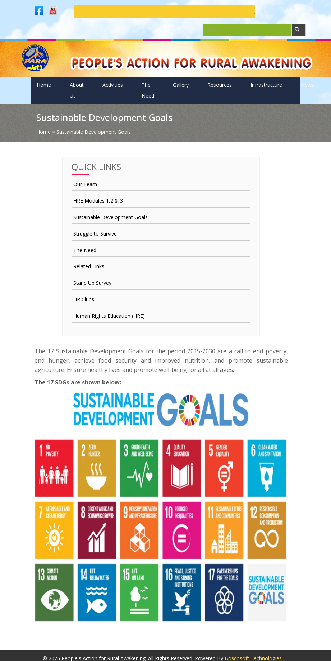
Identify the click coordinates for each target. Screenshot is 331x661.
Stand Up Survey (92, 282)
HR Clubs (83, 299)
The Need (148, 90)
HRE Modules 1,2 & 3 (98, 200)
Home (44, 84)
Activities (112, 84)
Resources (219, 84)
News (307, 84)
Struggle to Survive (95, 233)
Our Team (85, 184)
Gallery (181, 84)
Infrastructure (266, 84)
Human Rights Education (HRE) (109, 315)
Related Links (88, 266)
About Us (77, 90)
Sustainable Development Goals (110, 217)
